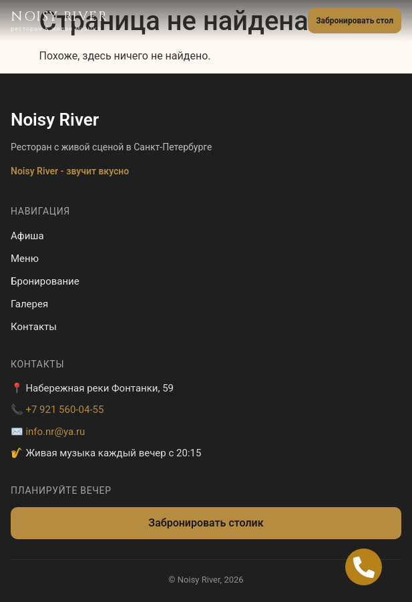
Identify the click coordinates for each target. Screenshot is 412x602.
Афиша (27, 236)
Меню (25, 259)
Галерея (29, 304)
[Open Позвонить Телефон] (363, 567)
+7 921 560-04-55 (64, 410)
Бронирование (45, 281)
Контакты (34, 327)
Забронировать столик (205, 522)
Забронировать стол (354, 20)
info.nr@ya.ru (55, 432)
